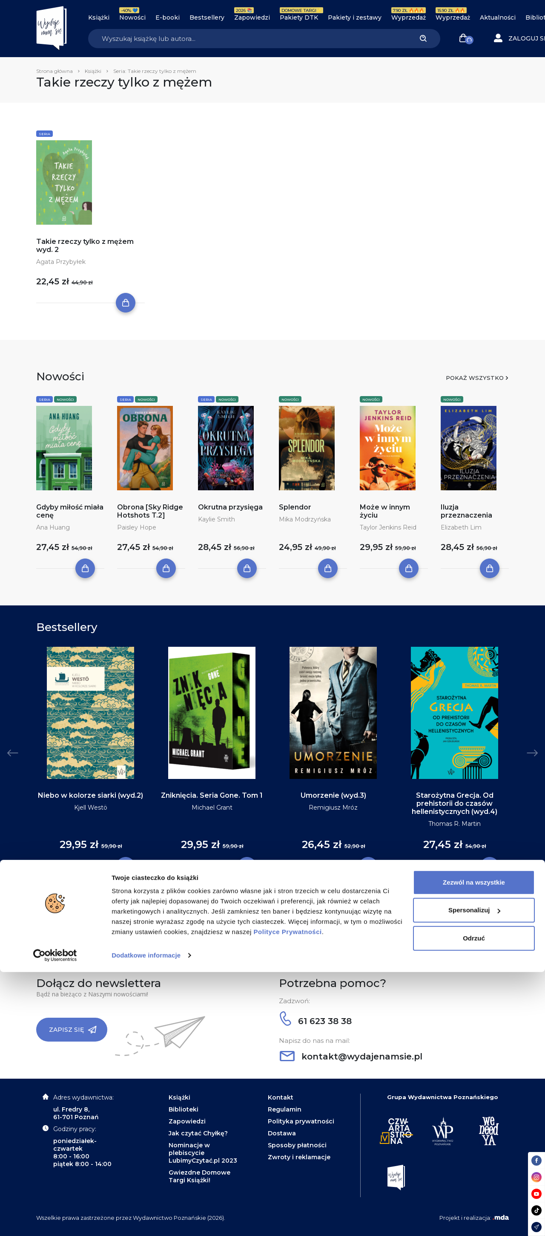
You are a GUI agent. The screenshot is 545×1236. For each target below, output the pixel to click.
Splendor (295, 507)
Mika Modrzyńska (305, 519)
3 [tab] (269, 902)
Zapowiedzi (252, 17)
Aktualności (498, 17)
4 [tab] (276, 902)
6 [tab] (289, 902)
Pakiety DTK (299, 17)
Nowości (132, 17)
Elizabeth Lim (461, 527)
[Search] (247, 38)
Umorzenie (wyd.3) (333, 795)
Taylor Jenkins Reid (388, 527)
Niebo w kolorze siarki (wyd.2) (90, 795)
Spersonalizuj (474, 1174)
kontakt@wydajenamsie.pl (351, 1056)
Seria (44, 134)
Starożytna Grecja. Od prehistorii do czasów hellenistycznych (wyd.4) (454, 803)
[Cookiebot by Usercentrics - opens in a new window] (55, 1219)
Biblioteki (183, 1109)
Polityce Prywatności (288, 1195)
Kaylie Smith (216, 519)
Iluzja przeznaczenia (466, 511)
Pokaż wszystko (475, 377)
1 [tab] (255, 902)
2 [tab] (262, 902)
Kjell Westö (90, 807)
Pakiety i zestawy (355, 17)
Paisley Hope (136, 527)
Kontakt (280, 1097)
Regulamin (284, 1109)
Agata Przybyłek (61, 262)
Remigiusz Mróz (333, 807)
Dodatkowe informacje (146, 1219)
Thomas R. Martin (454, 824)
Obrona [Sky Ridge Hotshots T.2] (150, 511)
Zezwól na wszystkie (474, 1146)
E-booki (167, 17)
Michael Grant (212, 807)
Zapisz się (73, 1029)
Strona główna (54, 71)
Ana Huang (53, 527)
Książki (98, 17)
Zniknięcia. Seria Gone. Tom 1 (212, 795)
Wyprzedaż (408, 17)
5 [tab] (283, 902)
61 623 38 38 (316, 1021)
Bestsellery (206, 17)
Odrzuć (474, 1202)
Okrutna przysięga (230, 507)
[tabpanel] (90, 757)
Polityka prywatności (301, 1121)
